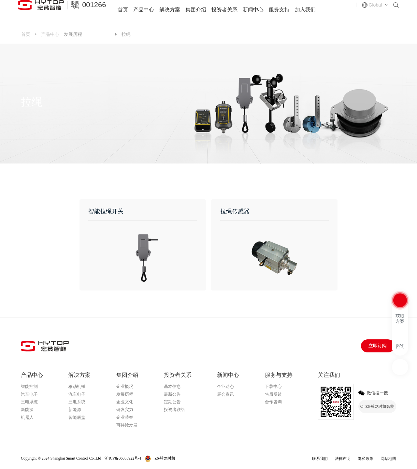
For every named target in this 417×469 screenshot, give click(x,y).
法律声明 (343, 458)
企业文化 (124, 401)
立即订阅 (377, 345)
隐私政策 (365, 458)
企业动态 (225, 386)
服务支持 (279, 13)
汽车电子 (29, 394)
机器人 (27, 417)
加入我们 (305, 13)
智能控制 (29, 386)
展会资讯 (225, 394)
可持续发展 (126, 425)
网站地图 (388, 458)
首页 (123, 13)
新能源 (27, 409)
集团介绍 (195, 13)
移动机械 (76, 386)
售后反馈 (273, 394)
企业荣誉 (124, 417)
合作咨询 (273, 401)
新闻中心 (253, 13)
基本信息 (172, 386)
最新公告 (172, 394)
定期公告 (172, 401)
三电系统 (29, 401)
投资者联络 (174, 409)
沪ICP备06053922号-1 (123, 458)
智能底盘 (76, 417)
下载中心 (273, 386)
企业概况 (124, 386)
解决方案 (169, 13)
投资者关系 (224, 13)
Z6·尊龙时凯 (98, 35)
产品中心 (143, 13)
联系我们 (320, 458)
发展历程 (73, 34)
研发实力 (124, 409)
